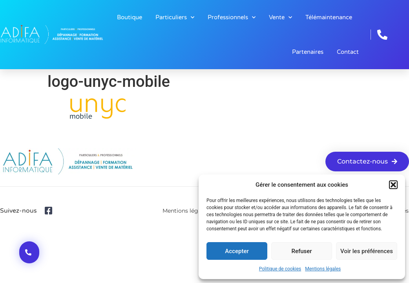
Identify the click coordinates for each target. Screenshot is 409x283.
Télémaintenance (328, 17)
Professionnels (232, 17)
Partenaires (307, 51)
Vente (280, 17)
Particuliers (174, 17)
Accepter (236, 251)
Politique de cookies (280, 269)
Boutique (129, 17)
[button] (393, 185)
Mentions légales (323, 269)
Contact (348, 51)
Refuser (301, 251)
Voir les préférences (366, 251)
